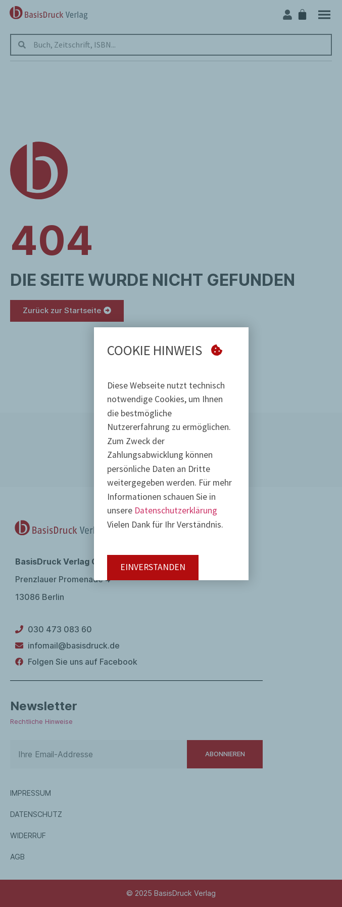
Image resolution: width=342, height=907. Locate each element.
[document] (171, 453)
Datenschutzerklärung (175, 510)
